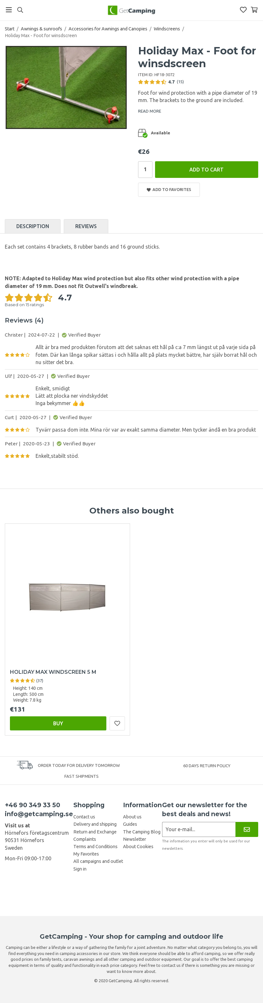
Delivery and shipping (95, 824)
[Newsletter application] (198, 829)
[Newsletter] (246, 829)
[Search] (20, 10)
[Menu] (8, 9)
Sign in (79, 869)
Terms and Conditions (95, 846)
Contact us (84, 816)
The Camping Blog (141, 831)
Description (32, 226)
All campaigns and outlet (98, 861)
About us (132, 816)
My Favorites (86, 853)
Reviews (86, 226)
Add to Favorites (169, 189)
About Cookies (138, 846)
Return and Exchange (95, 831)
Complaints (84, 839)
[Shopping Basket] (254, 9)
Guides (130, 824)
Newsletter (134, 839)
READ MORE (149, 111)
